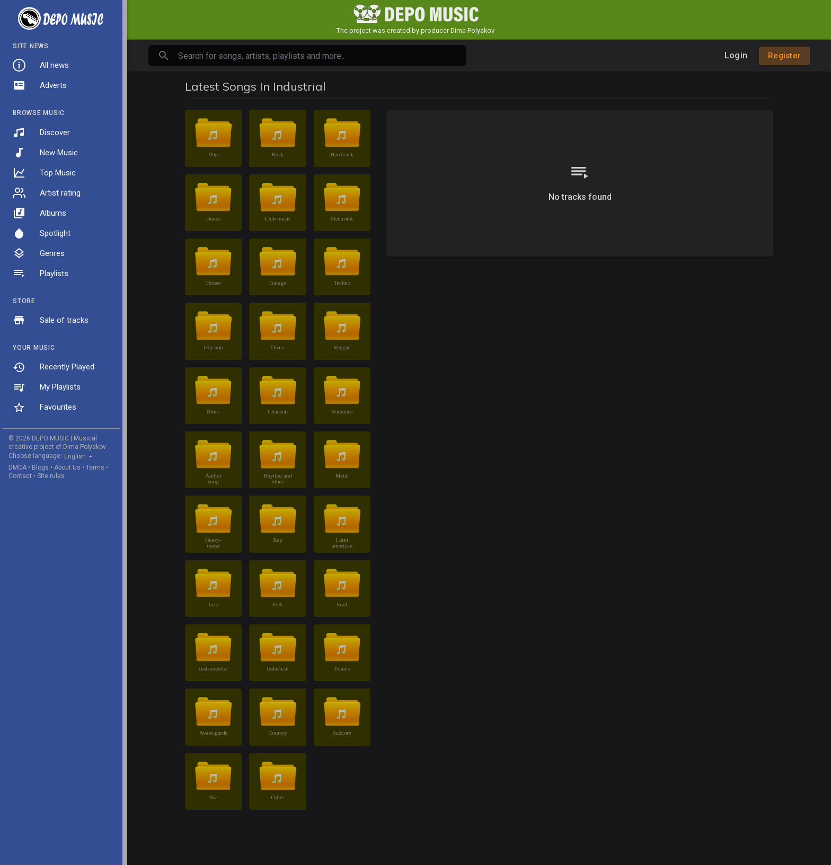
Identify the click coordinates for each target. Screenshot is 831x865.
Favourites (44, 407)
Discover (41, 132)
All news (41, 65)
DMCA (17, 467)
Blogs (40, 467)
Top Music (44, 172)
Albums (39, 213)
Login (735, 55)
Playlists (40, 273)
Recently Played (53, 367)
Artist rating (47, 193)
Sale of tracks (51, 320)
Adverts (40, 85)
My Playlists (47, 387)
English (75, 456)
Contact (20, 476)
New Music (45, 152)
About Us (67, 467)
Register (784, 55)
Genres (39, 253)
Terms (95, 467)
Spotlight (41, 233)
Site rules (51, 476)
